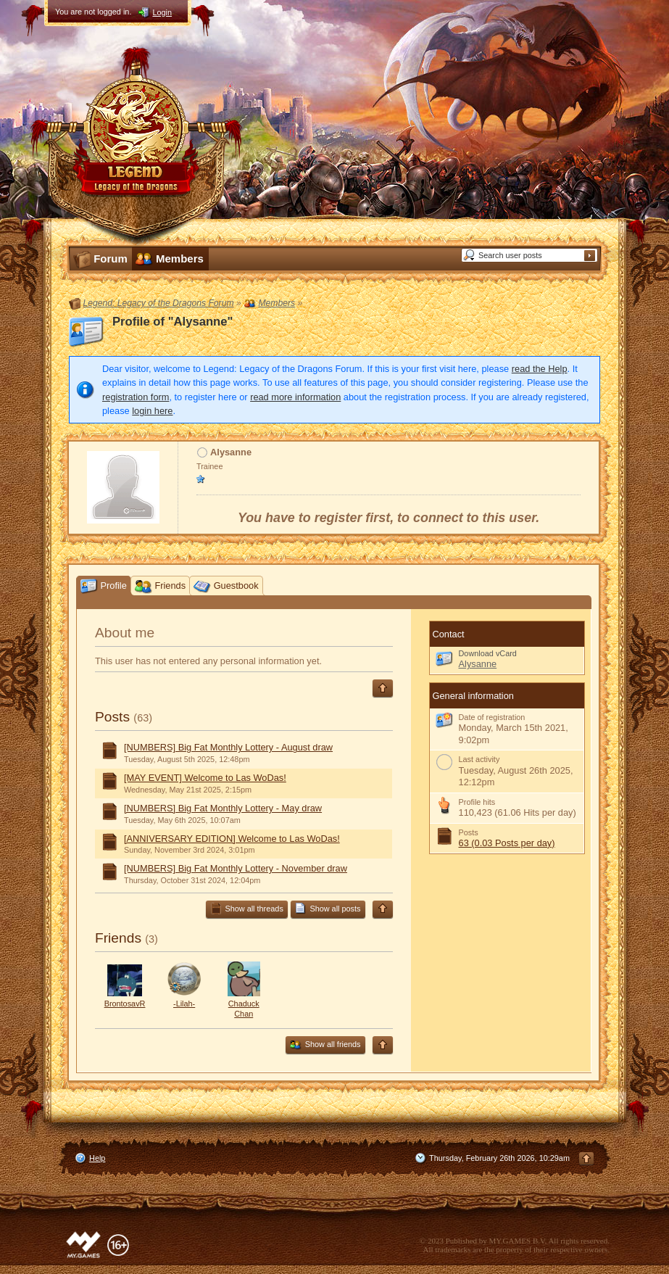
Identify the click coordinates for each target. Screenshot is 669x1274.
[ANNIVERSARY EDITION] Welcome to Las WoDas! (232, 838)
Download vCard (488, 653)
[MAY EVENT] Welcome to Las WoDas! (205, 777)
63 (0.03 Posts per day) (507, 842)
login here (152, 410)
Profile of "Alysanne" (172, 321)
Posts (112, 716)
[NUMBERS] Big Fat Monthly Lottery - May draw (223, 808)
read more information (295, 397)
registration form (135, 397)
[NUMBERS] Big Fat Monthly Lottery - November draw (235, 868)
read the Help (540, 368)
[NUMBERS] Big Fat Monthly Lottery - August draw (228, 747)
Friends (118, 938)
